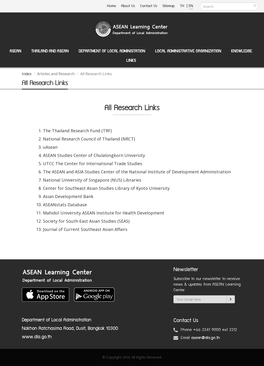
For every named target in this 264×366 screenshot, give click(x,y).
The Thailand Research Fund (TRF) (77, 130)
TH (182, 6)
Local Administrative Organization (188, 51)
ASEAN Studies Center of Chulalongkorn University (94, 155)
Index (26, 73)
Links (131, 60)
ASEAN (15, 51)
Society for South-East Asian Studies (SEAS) (86, 221)
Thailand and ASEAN (50, 51)
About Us (128, 6)
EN (191, 6)
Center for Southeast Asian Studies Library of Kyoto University (106, 188)
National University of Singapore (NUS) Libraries (92, 180)
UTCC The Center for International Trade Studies (92, 163)
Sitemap (168, 6)
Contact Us (148, 6)
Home (111, 6)
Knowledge (241, 51)
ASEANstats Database (65, 204)
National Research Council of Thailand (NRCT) (89, 139)
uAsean (50, 147)
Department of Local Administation (112, 51)
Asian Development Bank (68, 196)
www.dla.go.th (37, 337)
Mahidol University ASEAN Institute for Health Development (103, 213)
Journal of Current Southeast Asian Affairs (85, 229)
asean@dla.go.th (205, 337)
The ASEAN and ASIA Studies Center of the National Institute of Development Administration (137, 172)
